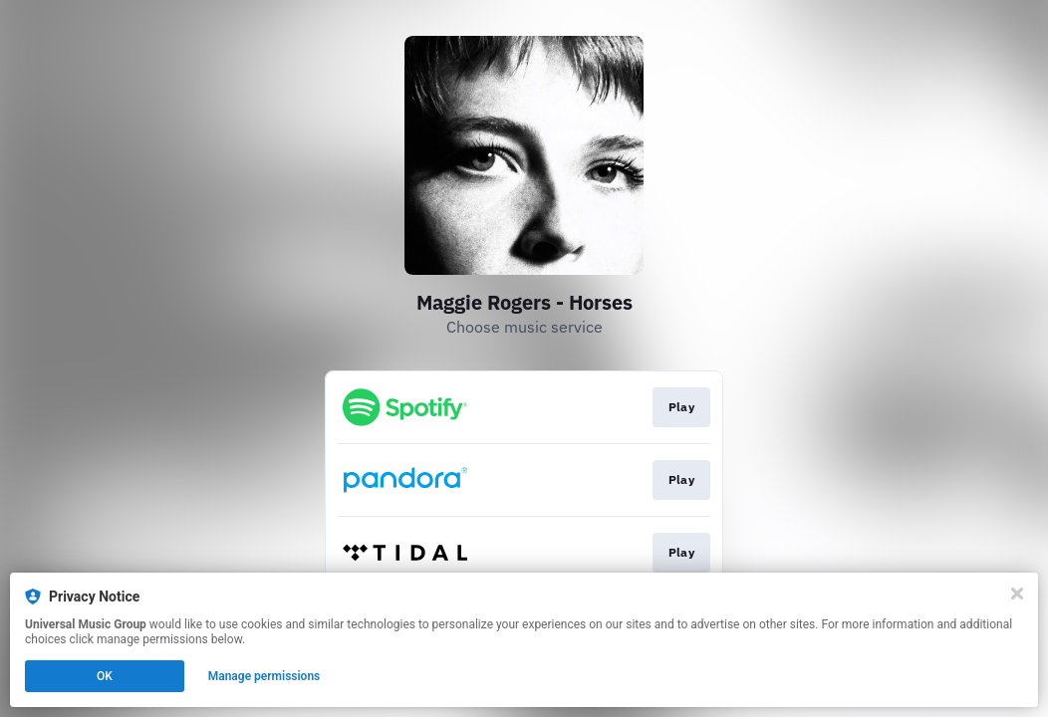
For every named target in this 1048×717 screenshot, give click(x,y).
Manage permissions (264, 676)
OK (105, 676)
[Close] (1017, 593)
